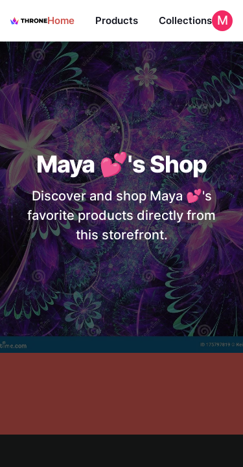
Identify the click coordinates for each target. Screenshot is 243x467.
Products (116, 20)
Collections (185, 20)
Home (61, 20)
